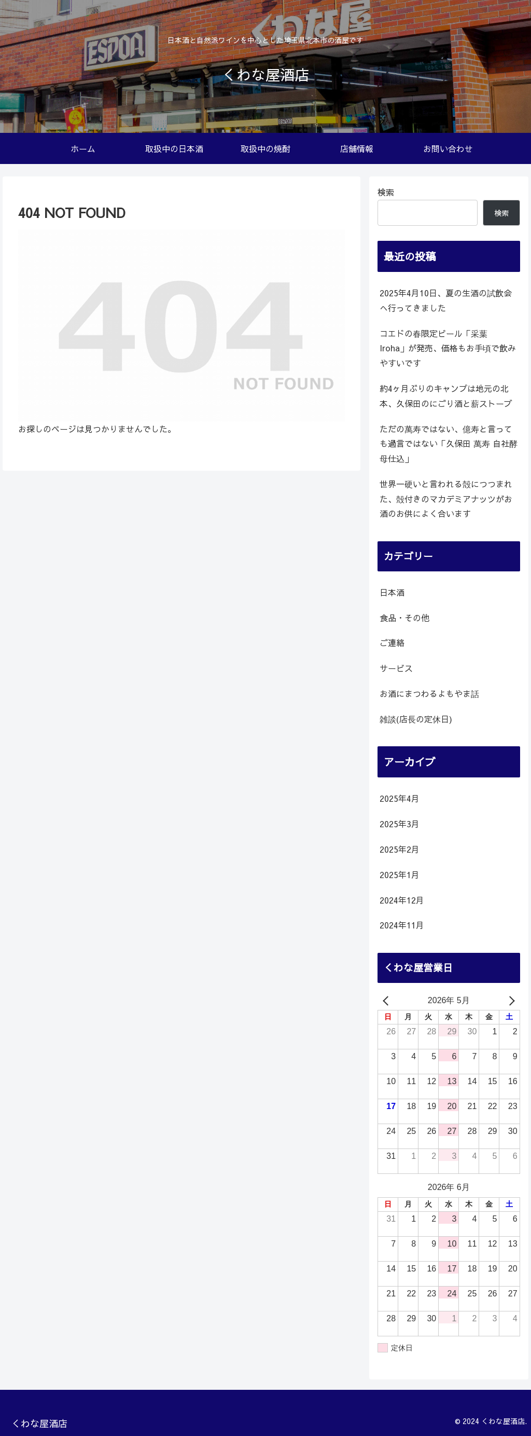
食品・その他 (404, 617)
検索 (386, 192)
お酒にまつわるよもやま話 (429, 693)
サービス (396, 668)
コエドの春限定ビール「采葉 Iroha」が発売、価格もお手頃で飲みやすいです (448, 348)
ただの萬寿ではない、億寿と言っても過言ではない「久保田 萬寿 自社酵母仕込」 (449, 443)
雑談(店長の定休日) (416, 718)
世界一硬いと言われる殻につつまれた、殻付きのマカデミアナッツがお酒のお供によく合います (446, 498)
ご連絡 (392, 642)
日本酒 (392, 592)
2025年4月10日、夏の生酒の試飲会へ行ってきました (446, 300)
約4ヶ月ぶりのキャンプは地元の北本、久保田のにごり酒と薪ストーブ (446, 395)
